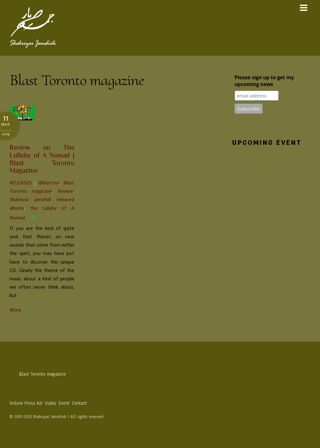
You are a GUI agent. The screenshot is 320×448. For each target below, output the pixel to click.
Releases (21, 183)
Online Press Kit (26, 403)
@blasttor (49, 183)
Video (50, 403)
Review (65, 191)
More (15, 310)
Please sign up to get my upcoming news (264, 81)
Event (64, 403)
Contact (79, 403)
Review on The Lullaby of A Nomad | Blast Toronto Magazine (42, 159)
